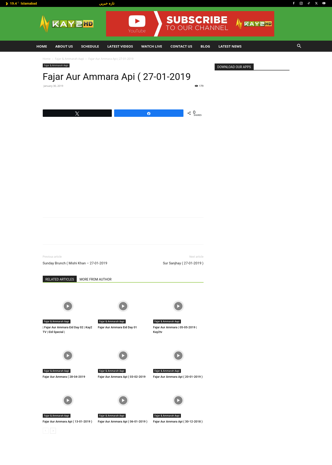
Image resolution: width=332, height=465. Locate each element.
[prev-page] (46, 431)
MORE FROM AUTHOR (95, 279)
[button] (299, 46)
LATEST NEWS (229, 46)
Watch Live (151, 46)
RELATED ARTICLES (60, 279)
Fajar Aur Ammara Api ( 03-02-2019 (122, 376)
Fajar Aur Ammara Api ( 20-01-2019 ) (178, 376)
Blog (205, 46)
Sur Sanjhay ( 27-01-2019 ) (183, 263)
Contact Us (181, 46)
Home (42, 46)
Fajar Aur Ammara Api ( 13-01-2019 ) (67, 421)
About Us (64, 46)
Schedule (90, 46)
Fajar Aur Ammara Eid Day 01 (117, 327)
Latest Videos (120, 46)
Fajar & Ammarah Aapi (69, 59)
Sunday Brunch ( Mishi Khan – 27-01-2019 (75, 263)
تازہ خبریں (106, 3)
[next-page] (53, 431)
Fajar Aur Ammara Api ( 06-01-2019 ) (122, 421)
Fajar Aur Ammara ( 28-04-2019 (64, 376)
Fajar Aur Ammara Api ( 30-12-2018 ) (178, 421)
